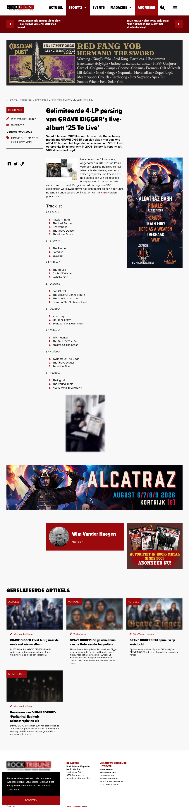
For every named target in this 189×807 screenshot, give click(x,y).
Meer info (77, 542)
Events (99, 8)
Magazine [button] (121, 8)
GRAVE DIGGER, (21, 138)
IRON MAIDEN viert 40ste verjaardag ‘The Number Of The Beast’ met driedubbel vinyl (155, 24)
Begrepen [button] (31, 800)
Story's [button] (78, 8)
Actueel (56, 8)
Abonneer (146, 8)
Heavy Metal (24, 142)
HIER (104, 192)
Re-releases (25, 99)
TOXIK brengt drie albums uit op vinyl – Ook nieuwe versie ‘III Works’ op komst (33, 24)
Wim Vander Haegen (23, 118)
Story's (13, 99)
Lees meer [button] (13, 789)
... (7, 99)
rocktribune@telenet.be (78, 778)
